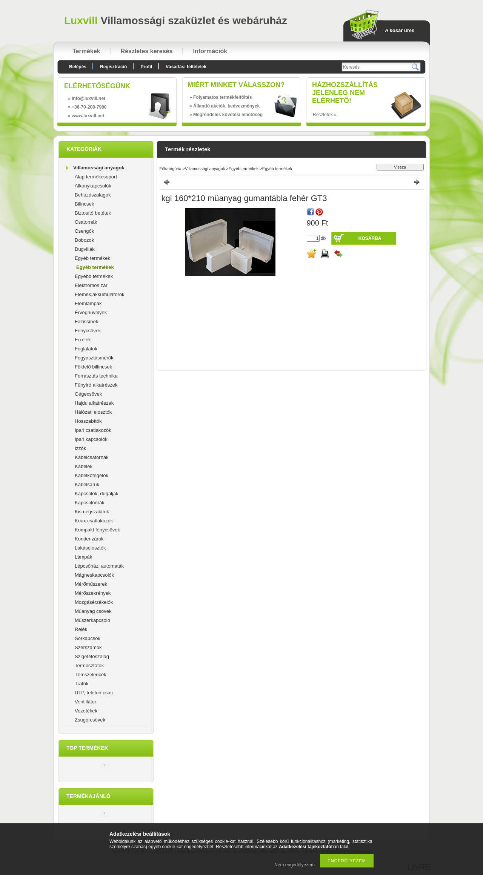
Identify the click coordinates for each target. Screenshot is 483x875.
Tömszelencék (90, 674)
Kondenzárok (89, 539)
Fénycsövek (88, 330)
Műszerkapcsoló (92, 620)
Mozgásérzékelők (94, 602)
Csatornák (86, 222)
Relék (81, 629)
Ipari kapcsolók (91, 439)
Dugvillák (85, 249)
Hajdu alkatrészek (94, 403)
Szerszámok (88, 647)
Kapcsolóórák (90, 502)
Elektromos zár (91, 285)
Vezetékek (86, 711)
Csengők (84, 231)
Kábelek (83, 466)
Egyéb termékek (92, 258)
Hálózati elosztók (93, 412)
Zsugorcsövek (90, 720)
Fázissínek (86, 321)
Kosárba (369, 238)
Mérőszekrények (93, 593)
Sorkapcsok (87, 638)
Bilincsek (84, 204)
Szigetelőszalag (92, 656)
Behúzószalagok (93, 195)
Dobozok (84, 240)
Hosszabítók (88, 421)
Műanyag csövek (93, 611)
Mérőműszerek (91, 584)
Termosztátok (89, 665)
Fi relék (83, 339)
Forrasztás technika (96, 376)
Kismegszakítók (92, 511)
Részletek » (325, 114)
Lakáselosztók (90, 548)
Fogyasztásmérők (94, 358)
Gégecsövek (88, 394)
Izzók (80, 448)
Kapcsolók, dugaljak (96, 493)
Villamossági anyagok (99, 167)
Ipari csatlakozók (93, 430)
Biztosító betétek (93, 213)
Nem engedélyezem (294, 864)
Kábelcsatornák (92, 457)
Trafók (81, 683)
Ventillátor (85, 702)
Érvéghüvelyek (91, 312)
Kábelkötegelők (91, 475)
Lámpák (83, 557)
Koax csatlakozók (94, 520)
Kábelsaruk (87, 484)
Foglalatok (86, 349)
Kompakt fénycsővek (97, 530)
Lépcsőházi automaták (99, 566)
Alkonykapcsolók (93, 186)
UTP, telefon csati (94, 692)
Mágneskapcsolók (94, 575)
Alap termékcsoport (96, 177)
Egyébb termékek (94, 276)
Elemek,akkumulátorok (100, 294)
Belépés (77, 66)
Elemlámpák (88, 303)
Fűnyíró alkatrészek (96, 385)
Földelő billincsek (93, 367)
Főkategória (171, 168)
